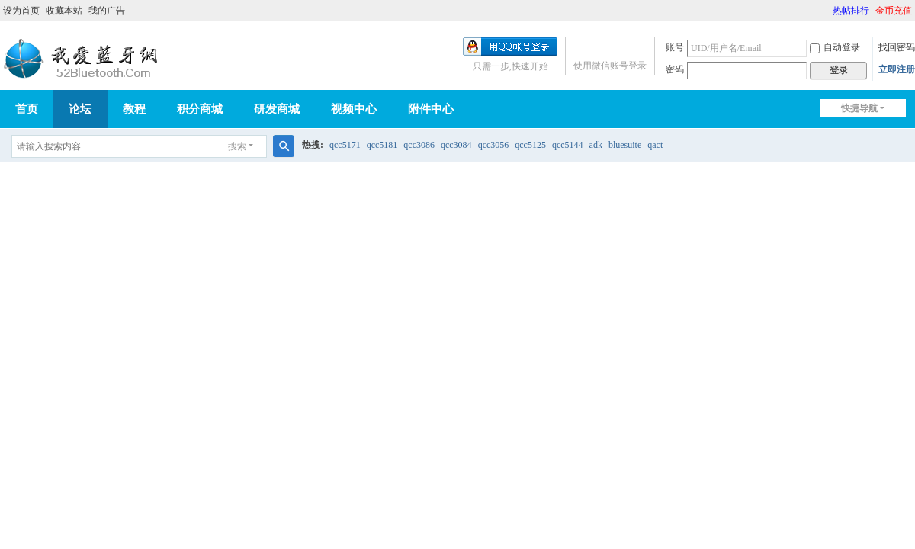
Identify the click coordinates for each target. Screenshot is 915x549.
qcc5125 (530, 145)
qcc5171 (345, 145)
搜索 (237, 146)
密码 (675, 69)
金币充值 (893, 10)
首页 (26, 109)
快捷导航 (859, 108)
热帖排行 (851, 10)
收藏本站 (64, 10)
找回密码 (896, 47)
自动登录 (835, 47)
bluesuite (624, 145)
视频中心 (354, 109)
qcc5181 (382, 145)
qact (655, 145)
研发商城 (277, 109)
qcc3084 (456, 145)
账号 (675, 47)
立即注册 (896, 69)
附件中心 (431, 109)
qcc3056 (493, 145)
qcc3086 (419, 145)
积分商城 (200, 109)
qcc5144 (567, 145)
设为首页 (21, 10)
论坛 (80, 109)
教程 (134, 109)
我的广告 (106, 10)
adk (595, 145)
